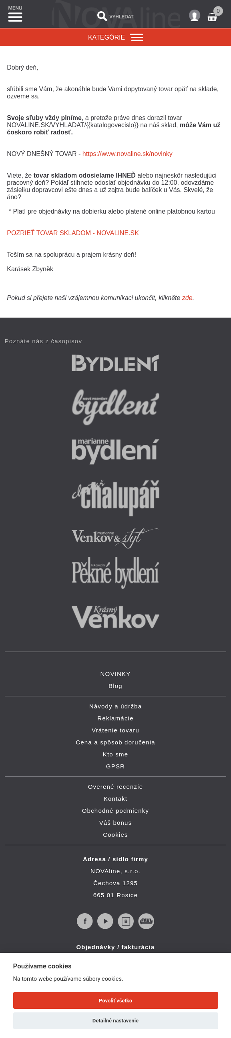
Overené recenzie (115, 786)
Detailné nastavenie (115, 1021)
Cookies (115, 834)
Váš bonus (115, 822)
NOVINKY (115, 673)
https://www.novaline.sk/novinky (127, 153)
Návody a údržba (115, 706)
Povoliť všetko (115, 1001)
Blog (115, 685)
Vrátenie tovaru (115, 730)
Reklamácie (115, 718)
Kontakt (115, 798)
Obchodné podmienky (115, 810)
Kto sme (115, 754)
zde (187, 297)
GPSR (115, 766)
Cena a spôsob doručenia (115, 742)
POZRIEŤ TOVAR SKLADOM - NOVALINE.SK (73, 233)
